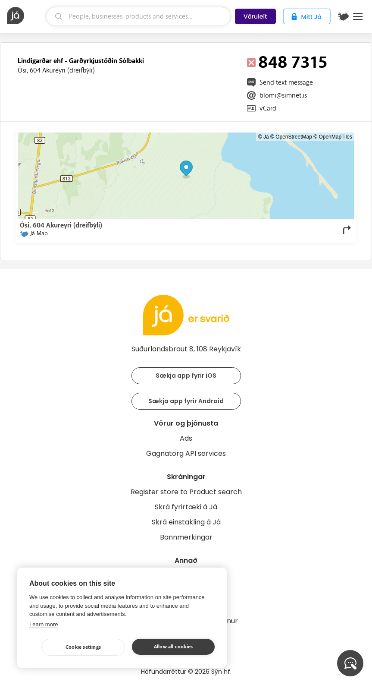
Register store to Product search (186, 492)
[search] (139, 16)
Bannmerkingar (186, 537)
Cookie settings (83, 647)
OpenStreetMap (293, 137)
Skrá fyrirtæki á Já (186, 507)
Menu (358, 16)
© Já (263, 137)
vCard (267, 108)
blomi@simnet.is (283, 95)
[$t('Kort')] (343, 16)
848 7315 (293, 62)
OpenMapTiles (335, 137)
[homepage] (25, 15)
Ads (186, 438)
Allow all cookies (173, 647)
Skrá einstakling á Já (186, 522)
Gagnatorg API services (186, 453)
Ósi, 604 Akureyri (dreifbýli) (56, 70)
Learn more (43, 624)
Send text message (286, 82)
